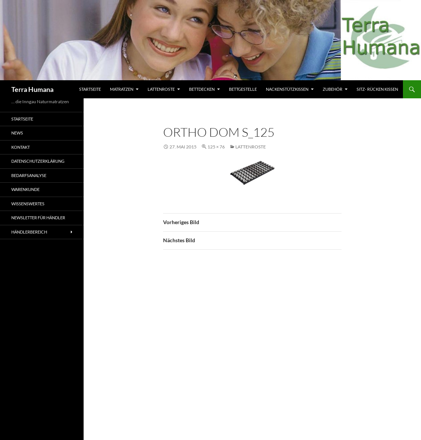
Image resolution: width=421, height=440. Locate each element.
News (17, 132)
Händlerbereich (29, 231)
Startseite (90, 89)
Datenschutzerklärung (37, 161)
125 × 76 (216, 147)
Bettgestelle (243, 89)
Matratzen (121, 89)
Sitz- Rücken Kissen (377, 89)
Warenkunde (25, 189)
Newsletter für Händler (38, 217)
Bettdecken (202, 89)
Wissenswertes (27, 203)
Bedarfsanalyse (28, 175)
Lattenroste (161, 89)
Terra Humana (32, 89)
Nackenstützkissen (287, 89)
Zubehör (332, 89)
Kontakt (20, 147)
